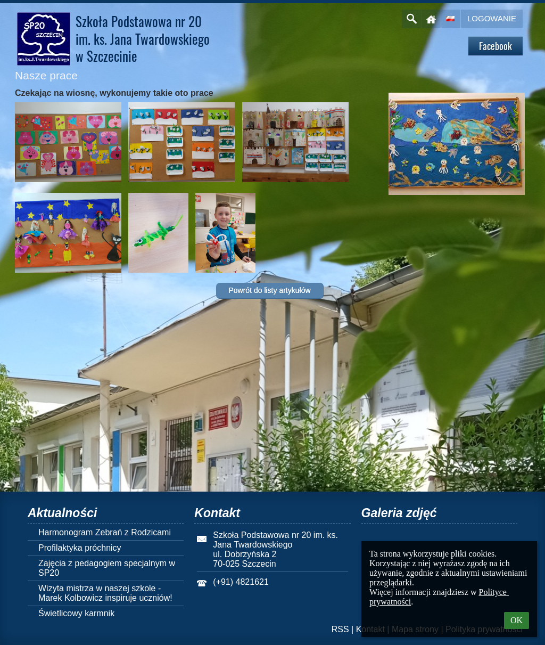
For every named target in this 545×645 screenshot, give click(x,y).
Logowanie (491, 18)
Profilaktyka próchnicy (79, 547)
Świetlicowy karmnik (76, 613)
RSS (340, 629)
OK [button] (516, 620)
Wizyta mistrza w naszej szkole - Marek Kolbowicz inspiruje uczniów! (105, 593)
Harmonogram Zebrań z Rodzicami (104, 532)
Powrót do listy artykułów (269, 290)
